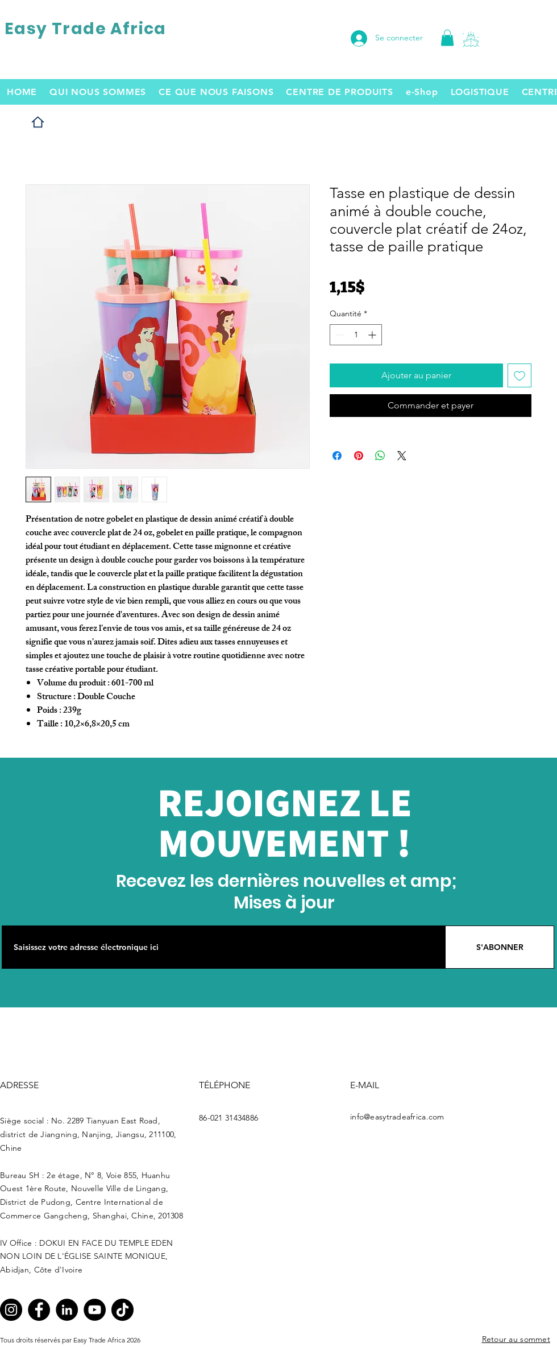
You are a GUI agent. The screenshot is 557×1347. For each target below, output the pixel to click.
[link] (447, 38)
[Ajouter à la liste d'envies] (519, 375)
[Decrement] (338, 335)
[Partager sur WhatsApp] (380, 455)
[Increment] (373, 335)
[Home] (37, 122)
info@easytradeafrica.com (397, 1117)
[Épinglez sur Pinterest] (358, 455)
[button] (470, 39)
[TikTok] (122, 1310)
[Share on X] (402, 455)
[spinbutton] (356, 335)
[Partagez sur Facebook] (337, 455)
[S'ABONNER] (499, 947)
